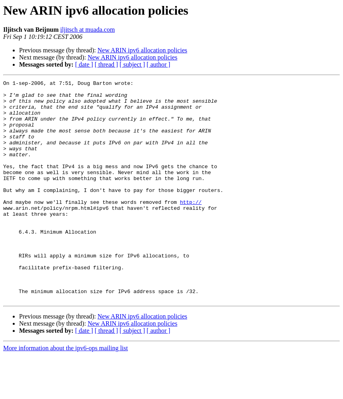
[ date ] (84, 64)
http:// (191, 226)
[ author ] (159, 64)
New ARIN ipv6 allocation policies (142, 50)
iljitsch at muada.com (87, 29)
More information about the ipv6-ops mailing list (65, 392)
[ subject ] (132, 64)
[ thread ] (106, 64)
